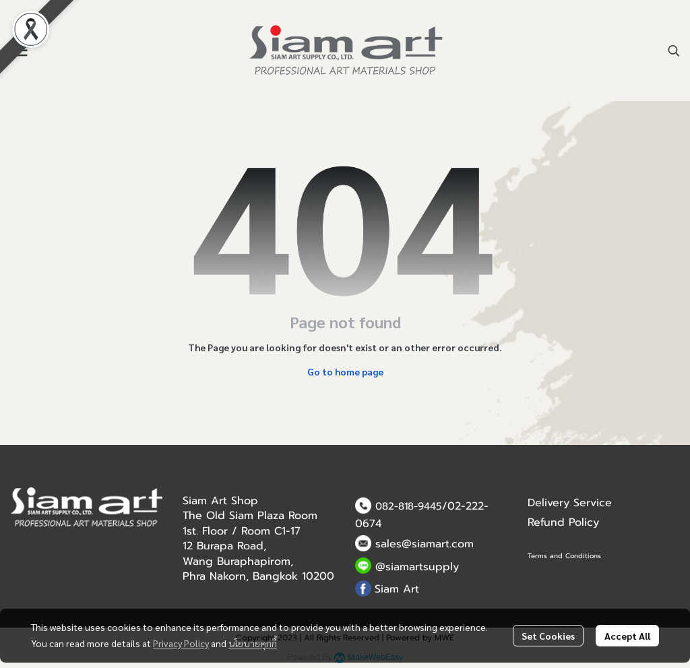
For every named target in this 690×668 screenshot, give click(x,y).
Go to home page (345, 371)
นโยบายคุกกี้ (252, 643)
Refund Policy (563, 522)
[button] (673, 50)
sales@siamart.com (424, 544)
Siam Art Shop (220, 501)
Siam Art (397, 589)
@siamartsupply (417, 567)
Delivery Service (570, 503)
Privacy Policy (181, 643)
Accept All (627, 636)
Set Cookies (548, 636)
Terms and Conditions (564, 556)
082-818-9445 (408, 506)
